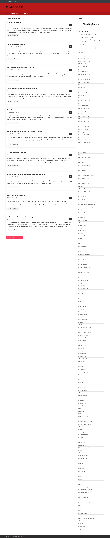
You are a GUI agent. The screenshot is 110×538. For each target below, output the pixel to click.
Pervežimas (82, 369)
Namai (80, 330)
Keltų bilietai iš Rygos (84, 288)
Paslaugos (81, 351)
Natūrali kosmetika (83, 335)
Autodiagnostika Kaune (84, 165)
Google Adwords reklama (85, 243)
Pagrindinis (14, 13)
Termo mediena (83, 466)
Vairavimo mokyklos (84, 492)
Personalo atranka (83, 364)
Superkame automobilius (85, 447)
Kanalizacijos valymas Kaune (85, 270)
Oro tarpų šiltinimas (84, 345)
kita (80, 290)
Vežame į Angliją (83, 515)
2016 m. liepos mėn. (84, 82)
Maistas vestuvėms (83, 319)
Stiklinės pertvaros (83, 432)
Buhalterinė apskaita (84, 202)
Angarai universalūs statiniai (16, 44)
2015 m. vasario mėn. (84, 126)
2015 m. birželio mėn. (84, 116)
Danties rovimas (83, 215)
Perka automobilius (83, 358)
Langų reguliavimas (83, 309)
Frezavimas (81, 238)
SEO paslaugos (82, 403)
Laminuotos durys (83, 306)
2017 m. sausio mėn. (84, 71)
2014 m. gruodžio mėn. (84, 132)
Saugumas (81, 400)
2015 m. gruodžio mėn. (84, 100)
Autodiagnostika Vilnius (84, 167)
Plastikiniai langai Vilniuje (85, 377)
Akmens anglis (82, 152)
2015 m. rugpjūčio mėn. (84, 111)
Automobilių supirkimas (84, 181)
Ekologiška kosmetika (84, 236)
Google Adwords (83, 241)
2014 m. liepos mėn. (84, 145)
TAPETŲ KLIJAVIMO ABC (15, 23)
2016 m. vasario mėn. (84, 95)
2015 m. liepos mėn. (84, 113)
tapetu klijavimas (83, 458)
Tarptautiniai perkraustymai (85, 460)
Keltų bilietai (82, 283)
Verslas (81, 508)
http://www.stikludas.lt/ (84, 254)
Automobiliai (82, 173)
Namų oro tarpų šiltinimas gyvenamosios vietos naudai (24, 131)
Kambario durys (83, 264)
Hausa (80, 251)
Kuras (80, 298)
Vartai (80, 505)
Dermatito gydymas (83, 222)
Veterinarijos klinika (83, 513)
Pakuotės (81, 348)
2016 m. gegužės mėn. (84, 87)
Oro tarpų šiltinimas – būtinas (16, 153)
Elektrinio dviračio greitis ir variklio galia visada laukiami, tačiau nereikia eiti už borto (90, 47)
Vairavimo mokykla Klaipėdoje (86, 489)
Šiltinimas (81, 411)
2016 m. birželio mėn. (84, 84)
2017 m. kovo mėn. (83, 66)
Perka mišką (82, 361)
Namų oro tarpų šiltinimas (85, 332)
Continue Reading (13, 35)
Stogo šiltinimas (12, 110)
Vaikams (81, 484)
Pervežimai (81, 366)
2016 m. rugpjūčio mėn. (84, 79)
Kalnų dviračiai (82, 262)
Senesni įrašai (10, 237)
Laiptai (80, 301)
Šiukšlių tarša (82, 44)
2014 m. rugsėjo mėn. (84, 139)
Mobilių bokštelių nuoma (85, 327)
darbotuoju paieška (83, 220)
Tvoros (80, 479)
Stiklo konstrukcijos (83, 434)
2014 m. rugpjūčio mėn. (84, 142)
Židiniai (81, 523)
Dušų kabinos (82, 230)
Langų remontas (83, 311)
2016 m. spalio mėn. (84, 77)
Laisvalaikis (81, 304)
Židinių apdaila (82, 526)
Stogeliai (81, 437)
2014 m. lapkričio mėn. (84, 134)
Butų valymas (82, 212)
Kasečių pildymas (83, 277)
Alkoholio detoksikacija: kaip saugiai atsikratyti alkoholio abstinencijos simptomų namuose (90, 40)
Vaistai (80, 495)
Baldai (80, 186)
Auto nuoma (82, 162)
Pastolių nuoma (83, 353)
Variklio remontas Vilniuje (85, 502)
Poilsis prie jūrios (83, 379)
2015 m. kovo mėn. (83, 124)
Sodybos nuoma (83, 419)
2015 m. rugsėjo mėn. (84, 108)
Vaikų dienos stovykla (84, 487)
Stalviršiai (81, 426)
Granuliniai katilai (83, 249)
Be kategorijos (82, 196)
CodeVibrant (23, 536)
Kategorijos (23, 13)
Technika (81, 463)
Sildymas (81, 408)
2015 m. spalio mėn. (84, 105)
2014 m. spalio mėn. (84, 137)
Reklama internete (83, 398)
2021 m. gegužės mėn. (84, 61)
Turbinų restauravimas (84, 471)
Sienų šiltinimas (83, 406)
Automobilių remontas (84, 178)
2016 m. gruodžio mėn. (84, 74)
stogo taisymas (82, 445)
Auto (80, 160)
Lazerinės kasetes (83, 314)
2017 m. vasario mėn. (84, 69)
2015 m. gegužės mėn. (84, 118)
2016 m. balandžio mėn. (84, 90)
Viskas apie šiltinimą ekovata (16, 195)
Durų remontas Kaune (84, 228)
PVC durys (81, 385)
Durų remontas (82, 225)
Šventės (81, 453)
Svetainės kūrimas (83, 455)
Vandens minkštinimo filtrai (85, 500)
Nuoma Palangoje (83, 343)
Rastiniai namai (82, 387)
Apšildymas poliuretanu (84, 157)
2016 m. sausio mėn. (84, 97)
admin (18, 25)
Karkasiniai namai (83, 275)
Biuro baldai (82, 199)
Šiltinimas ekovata (83, 413)
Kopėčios (81, 293)
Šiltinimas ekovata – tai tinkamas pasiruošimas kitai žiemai (26, 174)
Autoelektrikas (82, 170)
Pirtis (80, 374)
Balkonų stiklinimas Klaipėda (85, 188)
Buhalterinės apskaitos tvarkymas (87, 204)
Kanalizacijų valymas (84, 272)
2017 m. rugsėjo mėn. (84, 63)
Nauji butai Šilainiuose (84, 338)
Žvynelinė (81, 529)
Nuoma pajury (82, 340)
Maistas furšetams (83, 317)
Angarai (81, 154)
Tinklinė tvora (82, 468)
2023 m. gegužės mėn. (84, 56)
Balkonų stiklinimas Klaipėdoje (86, 191)
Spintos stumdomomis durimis (86, 424)
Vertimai (81, 510)
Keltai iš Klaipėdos (83, 280)
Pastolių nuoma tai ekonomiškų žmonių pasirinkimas (24, 217)
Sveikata (81, 450)
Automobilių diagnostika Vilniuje (86, 175)
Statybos (81, 429)
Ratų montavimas (83, 390)
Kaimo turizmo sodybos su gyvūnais (87, 34)
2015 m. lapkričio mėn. (84, 103)
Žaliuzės (81, 521)
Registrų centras (83, 395)
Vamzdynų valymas (83, 497)
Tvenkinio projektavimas (85, 474)
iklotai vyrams (82, 256)
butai (80, 209)
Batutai (81, 194)
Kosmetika (81, 296)
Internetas (81, 259)
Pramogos (81, 382)
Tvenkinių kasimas (83, 476)
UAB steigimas (82, 481)
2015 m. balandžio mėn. (84, 121)
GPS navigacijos (82, 246)
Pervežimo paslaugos (84, 372)
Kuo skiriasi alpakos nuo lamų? (86, 37)
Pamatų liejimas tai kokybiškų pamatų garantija (22, 88)
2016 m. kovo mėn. (83, 92)
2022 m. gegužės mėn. (84, 58)
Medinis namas (82, 324)
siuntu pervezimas (83, 416)
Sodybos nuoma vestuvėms (85, 421)
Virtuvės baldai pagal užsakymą (86, 518)
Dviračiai (81, 233)
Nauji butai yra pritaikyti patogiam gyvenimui (21, 67)
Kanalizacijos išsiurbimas (85, 267)
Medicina (81, 322)
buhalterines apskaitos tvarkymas (87, 207)
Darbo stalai (82, 217)
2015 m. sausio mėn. (84, 129)
